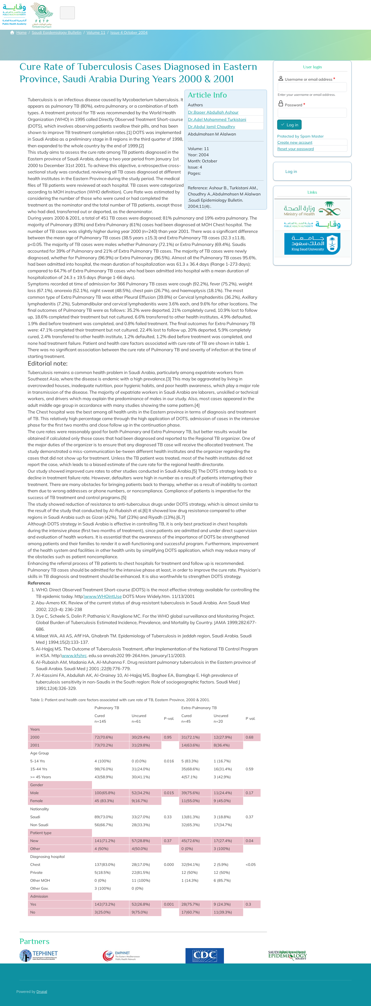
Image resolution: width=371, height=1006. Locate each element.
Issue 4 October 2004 (129, 32)
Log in (292, 124)
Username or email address (308, 79)
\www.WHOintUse (103, 596)
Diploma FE (141, 15)
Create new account (294, 142)
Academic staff (226, 15)
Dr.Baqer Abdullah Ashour (213, 112)
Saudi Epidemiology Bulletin (56, 32)
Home (70, 15)
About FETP (96, 15)
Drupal (41, 992)
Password (293, 104)
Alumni (182, 15)
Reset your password (295, 148)
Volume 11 (96, 32)
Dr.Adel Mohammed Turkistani (217, 119)
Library (256, 15)
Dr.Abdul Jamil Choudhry (211, 126)
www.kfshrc (74, 655)
